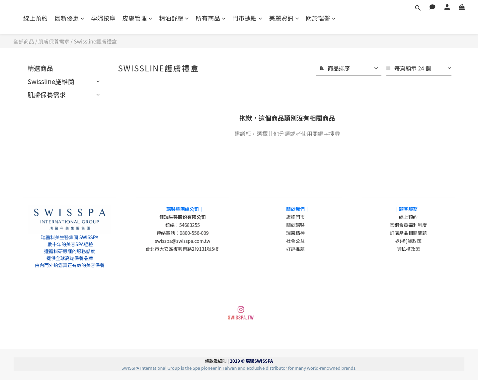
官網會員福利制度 (408, 225)
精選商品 (40, 68)
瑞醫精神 (295, 233)
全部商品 (23, 41)
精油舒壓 (174, 18)
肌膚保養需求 (54, 41)
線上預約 (35, 18)
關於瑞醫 (321, 18)
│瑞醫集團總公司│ (182, 209)
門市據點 (247, 18)
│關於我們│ (295, 209)
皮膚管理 (137, 18)
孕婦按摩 (103, 18)
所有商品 (211, 18)
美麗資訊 (284, 18)
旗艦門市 (295, 217)
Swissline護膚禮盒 (95, 41)
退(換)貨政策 (408, 241)
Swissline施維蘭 (51, 81)
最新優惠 (69, 18)
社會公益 (295, 241)
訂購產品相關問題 (408, 233)
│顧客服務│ (408, 209)
